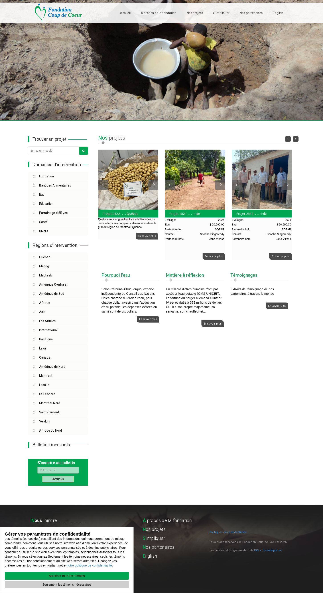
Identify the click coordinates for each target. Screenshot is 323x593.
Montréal (45, 376)
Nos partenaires (251, 13)
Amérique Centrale (53, 284)
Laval (43, 348)
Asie (42, 312)
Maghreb (45, 275)
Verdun (44, 421)
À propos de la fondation (159, 13)
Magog (44, 266)
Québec (44, 257)
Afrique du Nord (50, 430)
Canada (44, 357)
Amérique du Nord (52, 366)
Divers (43, 231)
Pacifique (46, 339)
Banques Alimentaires (55, 185)
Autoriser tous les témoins (67, 576)
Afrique (44, 303)
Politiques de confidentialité (228, 532)
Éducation (46, 203)
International (48, 330)
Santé (43, 222)
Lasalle (44, 385)
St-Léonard (47, 394)
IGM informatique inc (268, 550)
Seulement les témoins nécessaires (66, 584)
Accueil (125, 13)
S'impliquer (221, 13)
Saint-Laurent (49, 412)
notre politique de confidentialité (89, 565)
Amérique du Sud (51, 293)
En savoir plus (147, 236)
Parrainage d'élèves (53, 213)
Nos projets (195, 13)
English (278, 13)
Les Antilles (47, 321)
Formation (46, 176)
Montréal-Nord (49, 403)
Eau (42, 194)
